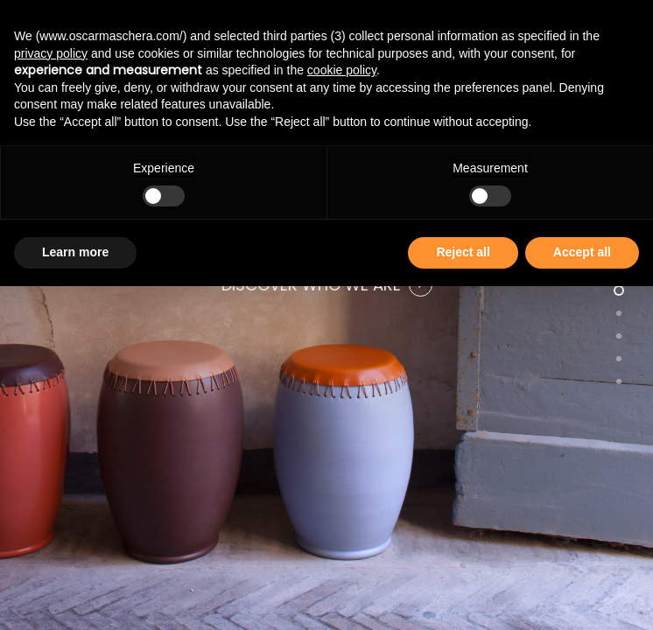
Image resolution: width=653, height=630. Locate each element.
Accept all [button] (582, 252)
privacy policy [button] (51, 53)
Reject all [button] (462, 252)
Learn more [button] (75, 252)
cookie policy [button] (341, 70)
